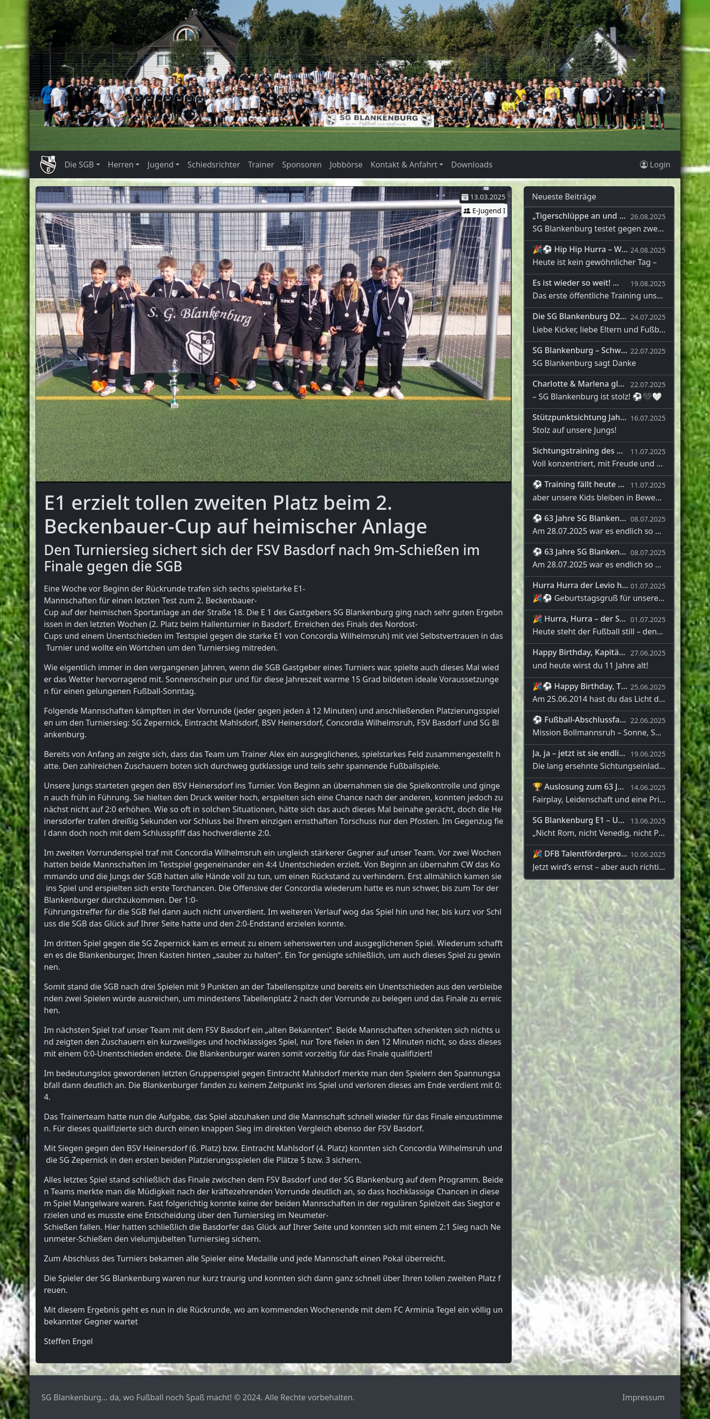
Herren (121, 164)
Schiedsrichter (213, 164)
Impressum (643, 1397)
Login (655, 164)
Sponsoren (302, 164)
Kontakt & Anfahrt (403, 164)
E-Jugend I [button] (484, 210)
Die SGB (79, 164)
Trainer (261, 164)
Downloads (472, 164)
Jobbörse (346, 164)
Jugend (160, 164)
